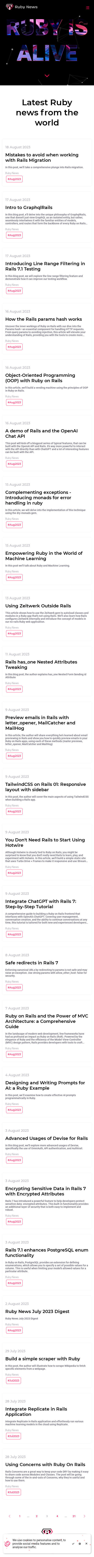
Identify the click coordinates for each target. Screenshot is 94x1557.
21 (74, 1516)
